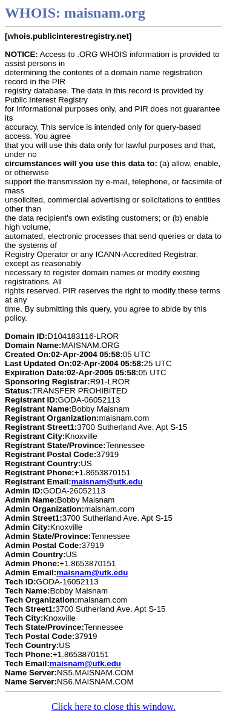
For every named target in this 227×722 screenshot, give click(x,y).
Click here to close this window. (113, 706)
